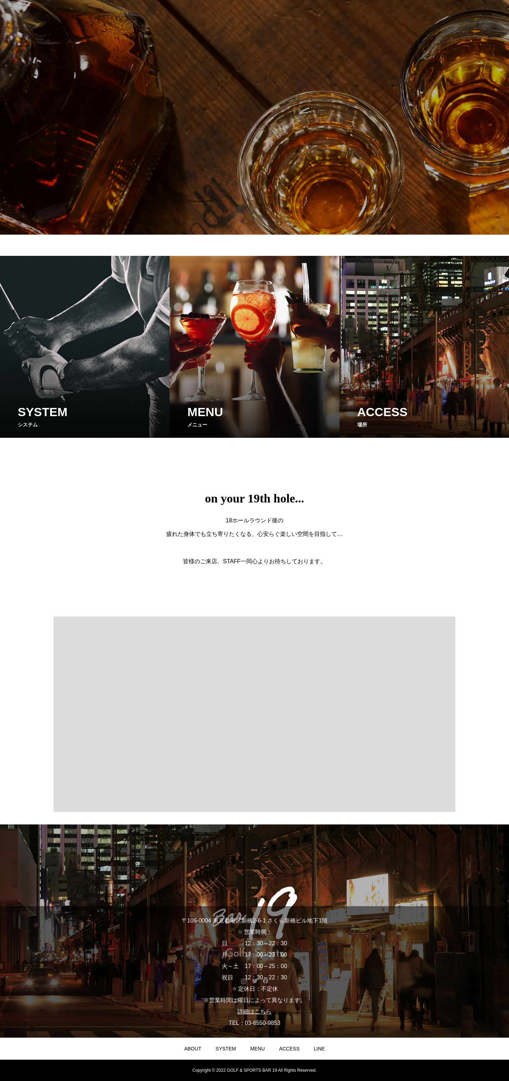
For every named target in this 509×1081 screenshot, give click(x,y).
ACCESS (289, 1049)
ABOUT (192, 1049)
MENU (257, 1049)
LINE (319, 1049)
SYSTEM (225, 1049)
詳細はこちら (254, 1012)
